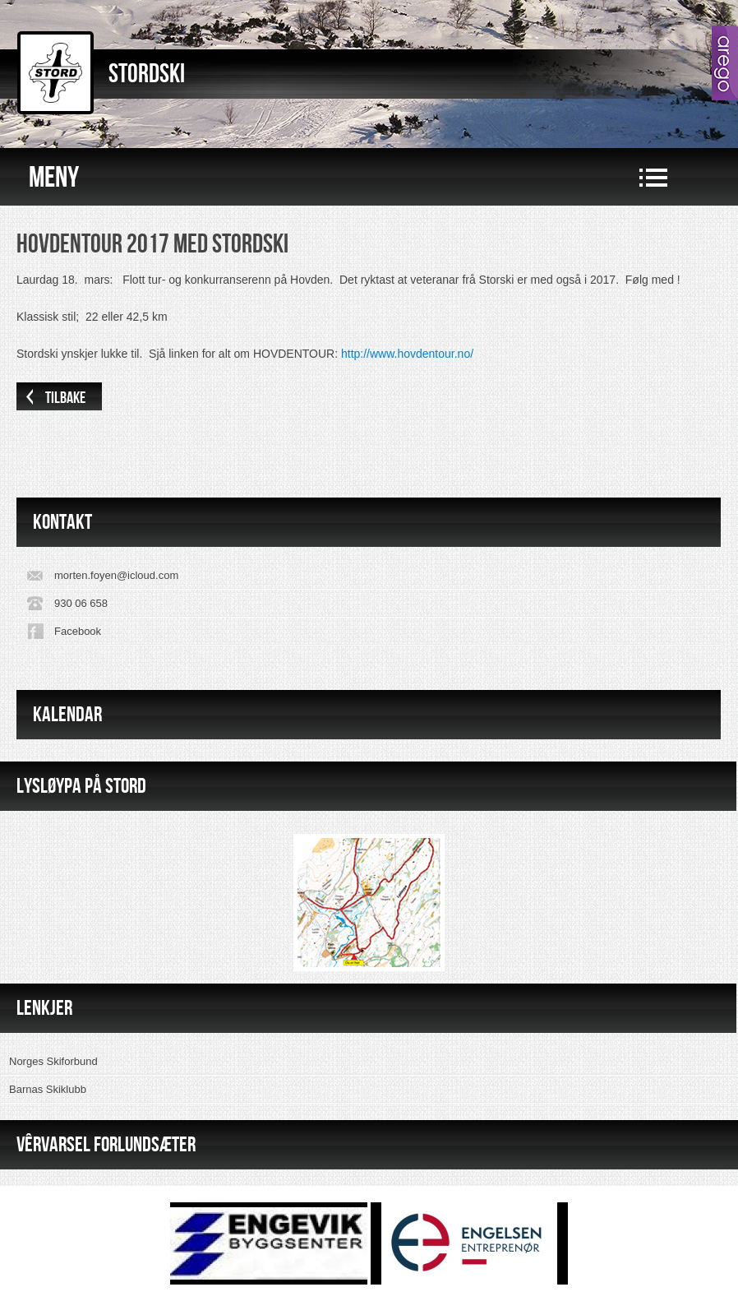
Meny (54, 178)
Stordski (146, 74)
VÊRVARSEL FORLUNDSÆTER (106, 1144)
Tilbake (65, 398)
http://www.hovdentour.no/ (407, 353)
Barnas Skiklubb (47, 1089)
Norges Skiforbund (53, 1061)
